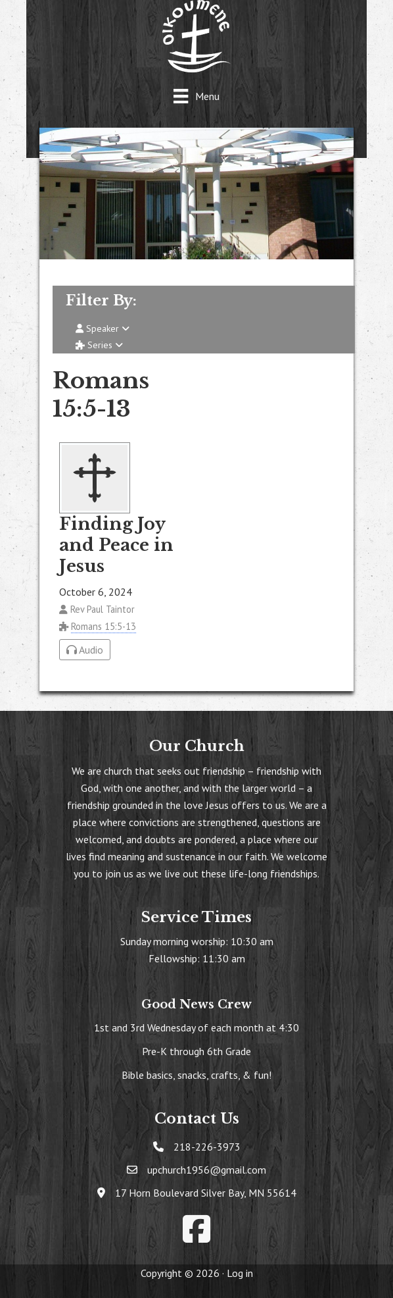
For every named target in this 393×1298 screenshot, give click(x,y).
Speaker (102, 328)
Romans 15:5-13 (103, 626)
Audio (84, 649)
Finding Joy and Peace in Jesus (116, 545)
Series (99, 345)
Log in (240, 1273)
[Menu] (196, 96)
